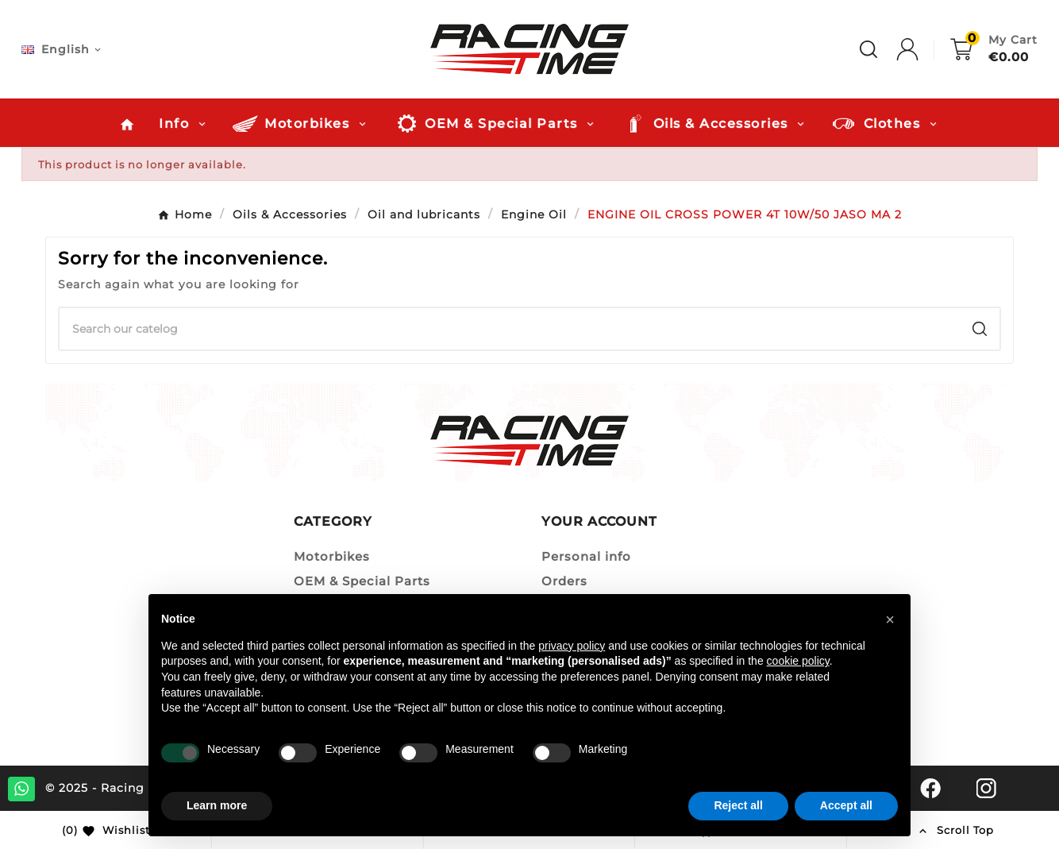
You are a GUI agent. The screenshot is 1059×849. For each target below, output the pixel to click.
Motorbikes (332, 556)
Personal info (586, 556)
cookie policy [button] (798, 660)
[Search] (510, 328)
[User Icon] (923, 49)
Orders (564, 581)
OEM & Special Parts (362, 581)
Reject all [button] (738, 805)
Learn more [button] (217, 805)
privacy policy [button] (571, 645)
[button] (890, 619)
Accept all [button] (846, 805)
